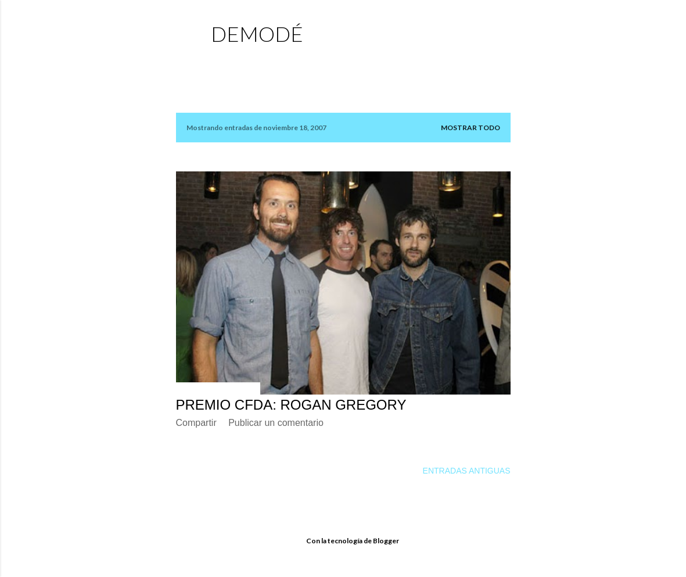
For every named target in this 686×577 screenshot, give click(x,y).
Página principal (252, 61)
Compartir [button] (196, 423)
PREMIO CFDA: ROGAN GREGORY (291, 405)
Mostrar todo (470, 127)
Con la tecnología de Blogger (343, 541)
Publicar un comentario (276, 423)
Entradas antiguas (467, 470)
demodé (257, 33)
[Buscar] (504, 32)
